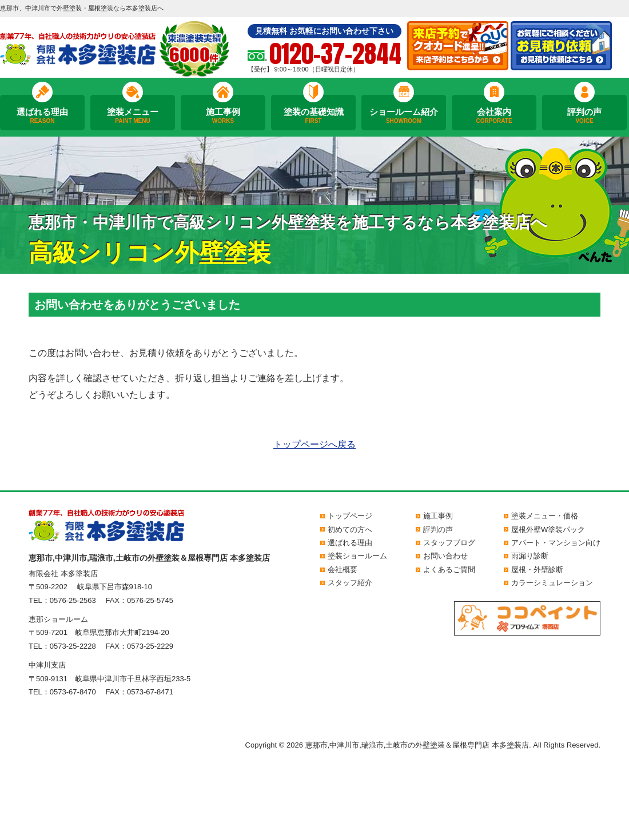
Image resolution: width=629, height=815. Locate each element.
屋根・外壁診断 (537, 569)
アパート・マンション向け (555, 542)
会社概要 (342, 569)
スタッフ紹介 (350, 582)
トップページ (350, 516)
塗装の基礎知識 (313, 116)
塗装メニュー (132, 116)
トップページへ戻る (314, 444)
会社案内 (494, 116)
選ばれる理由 (42, 116)
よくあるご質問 (449, 569)
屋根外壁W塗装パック (548, 529)
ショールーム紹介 (403, 116)
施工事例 (223, 116)
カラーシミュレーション (552, 582)
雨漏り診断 (529, 556)
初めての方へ (350, 529)
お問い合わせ (445, 556)
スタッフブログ (449, 542)
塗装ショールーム (357, 556)
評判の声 (584, 116)
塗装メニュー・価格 (544, 516)
